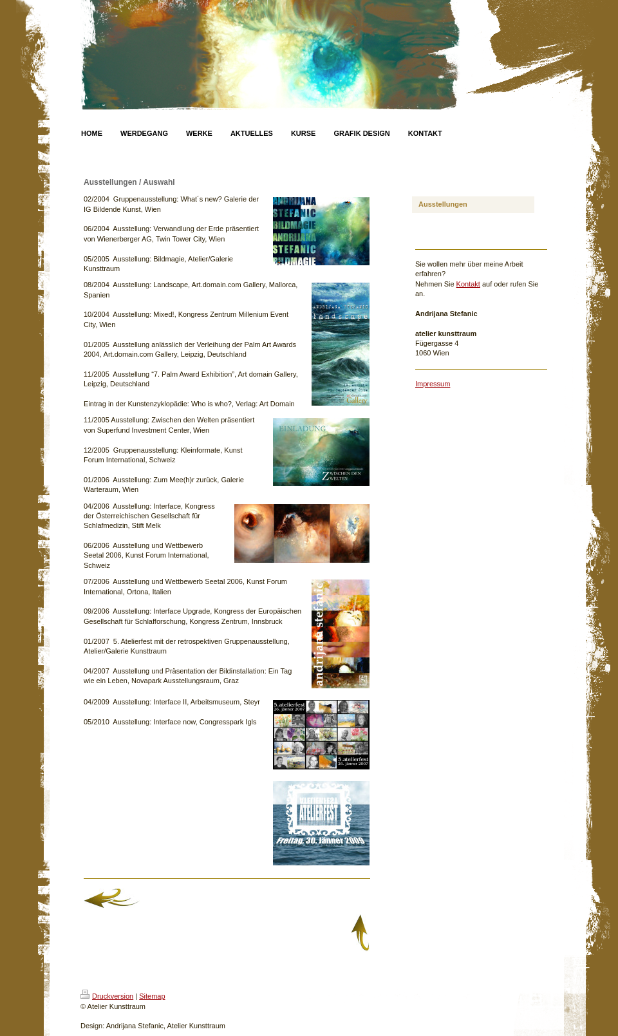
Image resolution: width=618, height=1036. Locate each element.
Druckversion (106, 996)
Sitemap (152, 996)
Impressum (432, 384)
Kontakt (468, 284)
